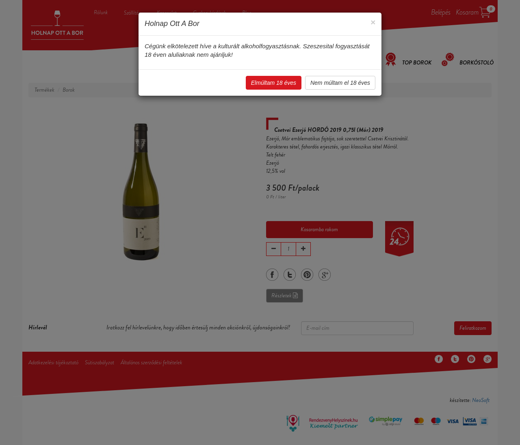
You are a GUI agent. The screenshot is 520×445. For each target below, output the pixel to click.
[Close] (372, 22)
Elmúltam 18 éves (273, 83)
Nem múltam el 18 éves (340, 83)
